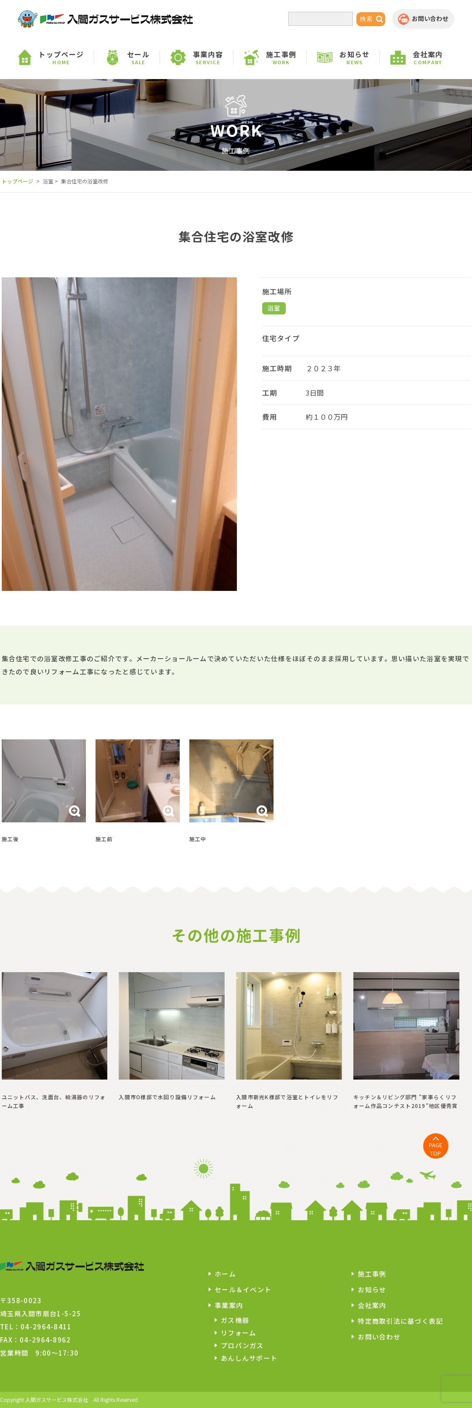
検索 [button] (366, 18)
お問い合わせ (379, 1336)
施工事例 (372, 1273)
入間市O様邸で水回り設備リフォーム (167, 1097)
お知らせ (372, 1289)
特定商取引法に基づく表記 (400, 1320)
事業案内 (229, 1305)
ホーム (225, 1273)
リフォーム (238, 1332)
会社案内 (372, 1305)
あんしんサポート (249, 1358)
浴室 (274, 308)
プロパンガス (242, 1345)
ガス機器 (235, 1320)
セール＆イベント (243, 1289)
